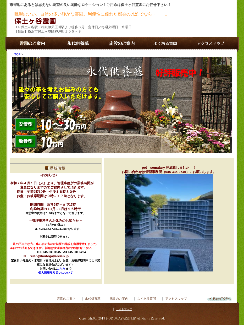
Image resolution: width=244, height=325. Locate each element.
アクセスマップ (176, 298)
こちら (61, 268)
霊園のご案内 (66, 298)
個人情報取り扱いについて (55, 272)
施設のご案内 (119, 298)
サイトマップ (124, 309)
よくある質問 (146, 298)
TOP (17, 54)
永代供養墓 (92, 298)
